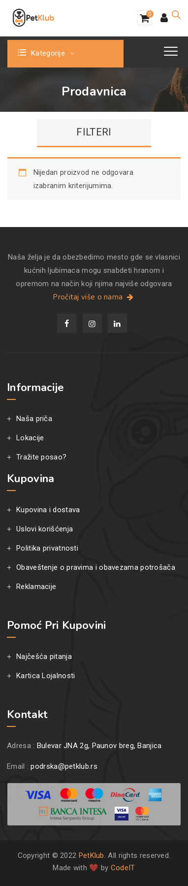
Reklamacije (36, 586)
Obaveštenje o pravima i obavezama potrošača (95, 567)
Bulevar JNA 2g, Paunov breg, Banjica (99, 745)
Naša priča (34, 418)
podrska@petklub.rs (64, 766)
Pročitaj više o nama (94, 297)
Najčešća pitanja (44, 656)
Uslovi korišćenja (44, 529)
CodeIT (123, 867)
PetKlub (91, 855)
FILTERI (93, 132)
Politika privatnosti (47, 548)
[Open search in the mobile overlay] (176, 14)
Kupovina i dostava (48, 509)
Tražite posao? (41, 457)
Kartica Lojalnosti (45, 675)
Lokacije (30, 437)
